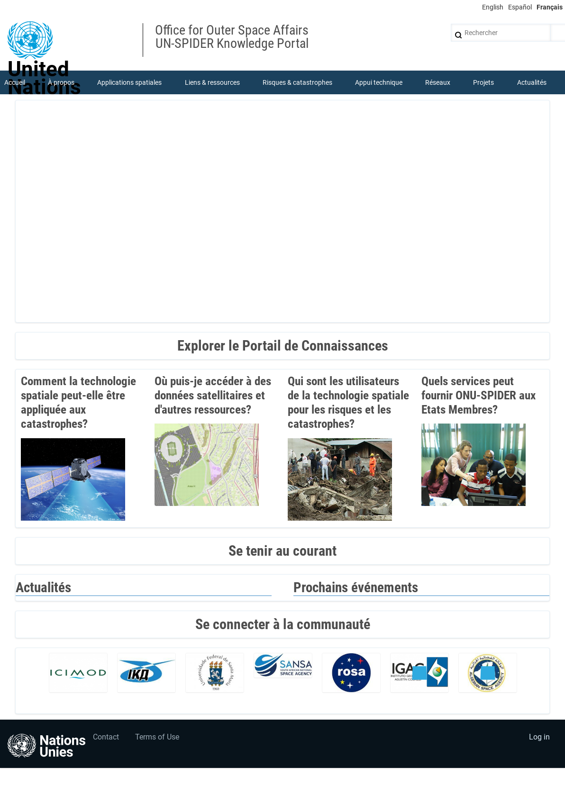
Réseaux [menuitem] (437, 82)
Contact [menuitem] (106, 737)
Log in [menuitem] (539, 737)
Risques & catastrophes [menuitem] (297, 82)
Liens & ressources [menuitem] (212, 82)
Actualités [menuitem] (532, 82)
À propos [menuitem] (61, 82)
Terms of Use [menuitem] (158, 737)
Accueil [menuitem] (14, 82)
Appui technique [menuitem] (378, 82)
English (492, 7)
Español (520, 7)
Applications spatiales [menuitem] (129, 82)
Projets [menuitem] (484, 82)
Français (550, 7)
